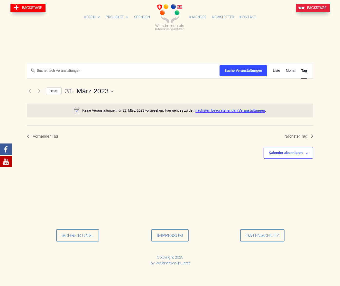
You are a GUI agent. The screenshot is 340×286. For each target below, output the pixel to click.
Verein (90, 17)
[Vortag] (30, 91)
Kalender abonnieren (286, 153)
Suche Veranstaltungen (243, 70)
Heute (54, 91)
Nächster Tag (299, 136)
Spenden (142, 17)
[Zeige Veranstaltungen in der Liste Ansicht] (276, 70)
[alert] (170, 110)
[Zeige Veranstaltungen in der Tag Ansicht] (304, 70)
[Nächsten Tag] (39, 91)
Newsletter (223, 17)
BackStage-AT (313, 7)
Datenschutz (262, 235)
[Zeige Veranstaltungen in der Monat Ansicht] (290, 70)
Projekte (115, 17)
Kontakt (247, 17)
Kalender (198, 17)
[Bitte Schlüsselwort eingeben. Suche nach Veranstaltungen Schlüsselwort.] (123, 70)
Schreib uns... (78, 235)
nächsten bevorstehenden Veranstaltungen (230, 110)
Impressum (170, 235)
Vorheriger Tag (42, 136)
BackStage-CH (28, 7)
